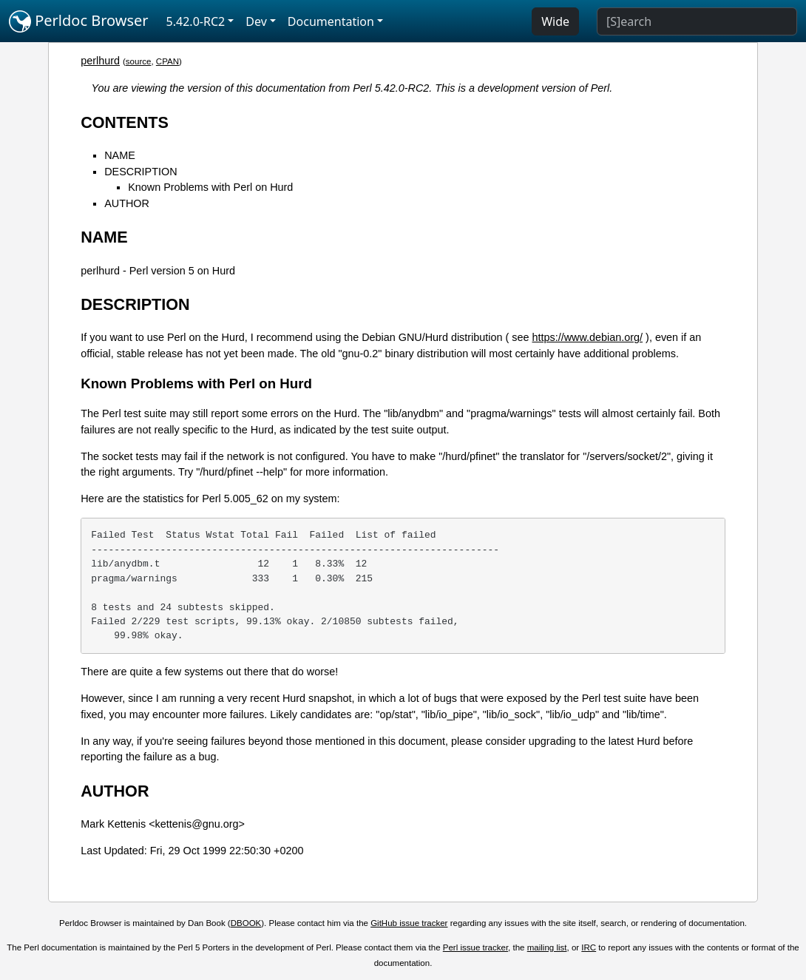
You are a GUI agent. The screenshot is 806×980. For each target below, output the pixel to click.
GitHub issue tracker (408, 923)
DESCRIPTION (140, 172)
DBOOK (246, 923)
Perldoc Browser (79, 21)
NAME (119, 155)
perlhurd (100, 61)
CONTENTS (125, 122)
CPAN (167, 61)
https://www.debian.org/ (587, 337)
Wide (555, 21)
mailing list (547, 947)
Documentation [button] (331, 21)
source (139, 61)
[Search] (697, 21)
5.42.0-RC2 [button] (196, 21)
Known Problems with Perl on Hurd (210, 187)
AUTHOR (126, 203)
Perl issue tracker (475, 947)
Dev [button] (256, 21)
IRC (588, 947)
